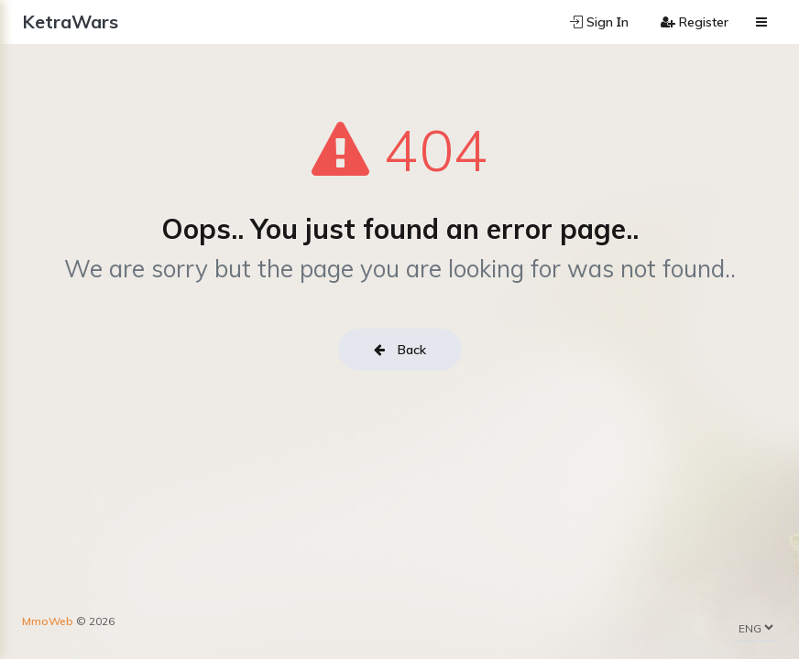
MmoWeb (47, 621)
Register (694, 22)
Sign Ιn (599, 22)
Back (400, 349)
